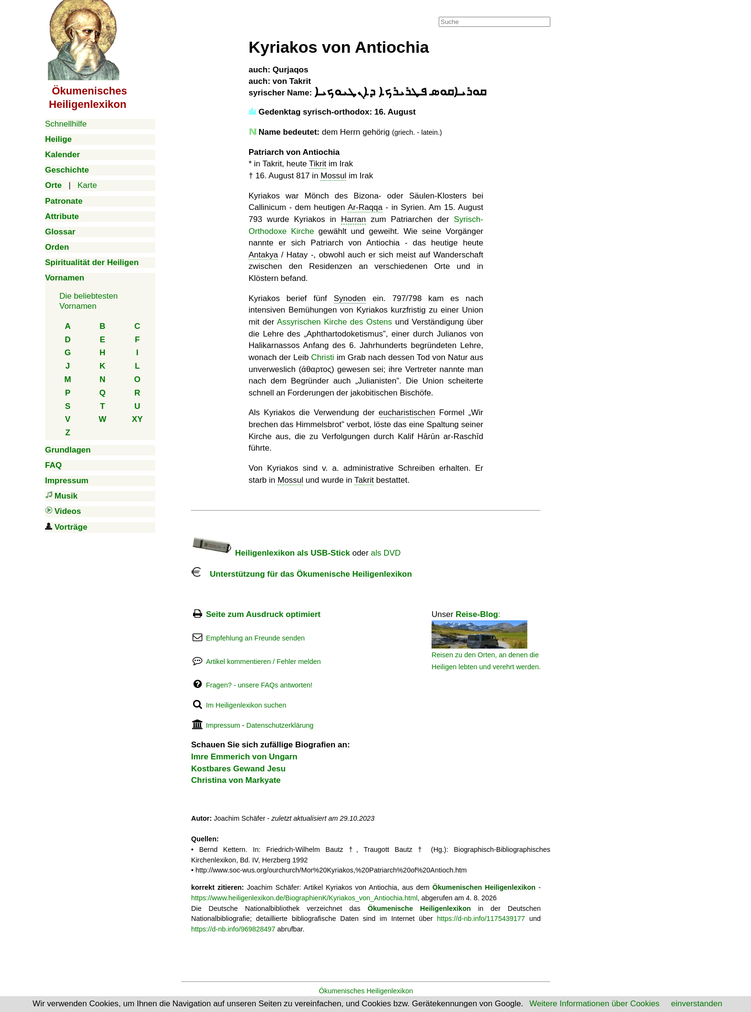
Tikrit (317, 163)
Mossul (333, 175)
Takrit (364, 480)
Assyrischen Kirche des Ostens (334, 321)
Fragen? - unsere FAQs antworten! (259, 685)
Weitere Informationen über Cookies (594, 1003)
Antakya (263, 254)
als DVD (385, 553)
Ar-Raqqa (365, 207)
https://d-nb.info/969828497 (233, 929)
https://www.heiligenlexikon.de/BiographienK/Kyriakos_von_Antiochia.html (304, 898)
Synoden (350, 298)
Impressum (223, 725)
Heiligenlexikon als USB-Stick (270, 553)
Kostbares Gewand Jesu (238, 768)
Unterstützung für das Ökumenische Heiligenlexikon (301, 574)
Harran (353, 219)
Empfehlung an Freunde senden (255, 638)
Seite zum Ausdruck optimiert (263, 614)
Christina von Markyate (236, 780)
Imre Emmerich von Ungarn (244, 756)
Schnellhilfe (66, 123)
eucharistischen (406, 412)
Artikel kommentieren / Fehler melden (263, 661)
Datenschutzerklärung (279, 725)
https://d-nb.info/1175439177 (481, 918)
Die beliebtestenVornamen (88, 300)
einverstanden (696, 1003)
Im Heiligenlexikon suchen (246, 705)
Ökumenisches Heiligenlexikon (366, 991)
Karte (87, 185)
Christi (322, 357)
